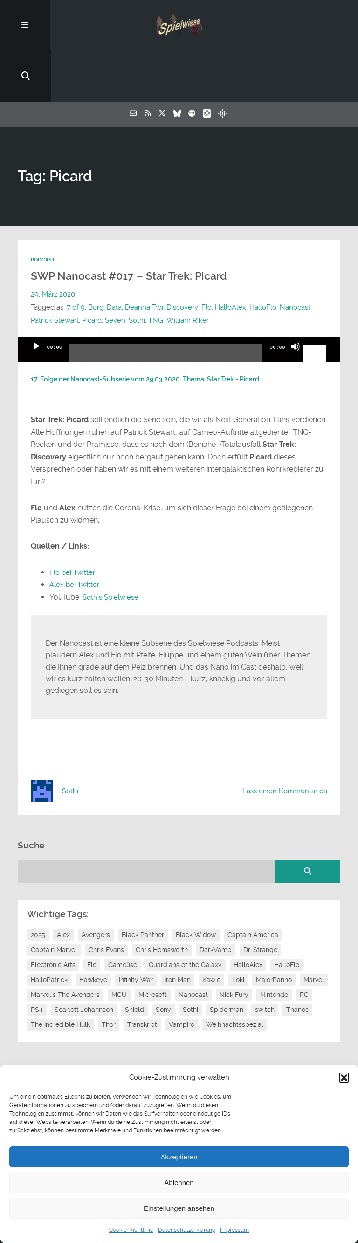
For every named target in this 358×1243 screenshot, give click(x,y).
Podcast (43, 209)
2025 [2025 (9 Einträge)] (38, 884)
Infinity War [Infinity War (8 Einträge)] (136, 928)
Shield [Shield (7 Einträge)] (134, 958)
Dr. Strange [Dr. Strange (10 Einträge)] (260, 899)
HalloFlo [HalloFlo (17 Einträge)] (286, 914)
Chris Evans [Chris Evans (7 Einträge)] (106, 899)
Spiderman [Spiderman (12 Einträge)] (226, 958)
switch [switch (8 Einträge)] (265, 958)
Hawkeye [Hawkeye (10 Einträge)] (93, 928)
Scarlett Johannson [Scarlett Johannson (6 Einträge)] (84, 958)
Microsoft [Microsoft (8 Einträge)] (152, 943)
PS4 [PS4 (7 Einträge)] (37, 958)
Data (114, 256)
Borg (95, 256)
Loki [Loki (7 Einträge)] (238, 928)
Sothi (137, 269)
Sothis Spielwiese (112, 546)
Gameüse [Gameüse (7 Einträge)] (122, 914)
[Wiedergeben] (36, 304)
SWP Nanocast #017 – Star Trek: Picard (129, 225)
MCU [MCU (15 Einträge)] (119, 943)
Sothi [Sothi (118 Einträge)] (190, 958)
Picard (92, 269)
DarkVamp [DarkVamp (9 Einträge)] (216, 899)
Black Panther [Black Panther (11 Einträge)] (143, 884)
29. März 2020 (53, 243)
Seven (115, 269)
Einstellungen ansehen (179, 1208)
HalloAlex (230, 256)
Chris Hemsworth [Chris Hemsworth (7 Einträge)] (162, 899)
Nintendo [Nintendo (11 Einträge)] (274, 943)
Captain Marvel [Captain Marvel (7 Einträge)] (54, 899)
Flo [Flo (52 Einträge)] (91, 914)
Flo (206, 256)
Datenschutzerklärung (186, 1230)
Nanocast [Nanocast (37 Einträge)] (193, 943)
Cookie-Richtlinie (131, 1230)
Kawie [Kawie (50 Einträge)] (211, 928)
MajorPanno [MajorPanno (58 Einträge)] (274, 928)
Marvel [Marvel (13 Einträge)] (313, 928)
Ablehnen (178, 1182)
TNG (155, 269)
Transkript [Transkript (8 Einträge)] (142, 973)
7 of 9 (76, 256)
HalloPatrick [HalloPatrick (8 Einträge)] (49, 928)
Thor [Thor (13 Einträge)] (109, 973)
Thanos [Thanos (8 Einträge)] (297, 958)
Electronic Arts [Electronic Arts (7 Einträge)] (53, 914)
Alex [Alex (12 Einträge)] (63, 884)
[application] (179, 299)
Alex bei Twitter (75, 534)
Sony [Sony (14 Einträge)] (163, 958)
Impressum (234, 1230)
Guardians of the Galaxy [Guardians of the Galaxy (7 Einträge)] (185, 914)
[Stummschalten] (295, 304)
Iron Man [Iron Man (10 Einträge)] (178, 928)
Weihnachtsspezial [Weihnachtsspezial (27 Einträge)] (234, 973)
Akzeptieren (178, 1157)
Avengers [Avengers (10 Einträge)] (96, 884)
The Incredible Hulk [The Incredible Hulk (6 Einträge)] (60, 973)
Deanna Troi (144, 256)
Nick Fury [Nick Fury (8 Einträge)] (234, 943)
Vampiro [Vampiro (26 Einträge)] (181, 973)
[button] (344, 1077)
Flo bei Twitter (73, 521)
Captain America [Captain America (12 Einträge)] (252, 884)
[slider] (165, 306)
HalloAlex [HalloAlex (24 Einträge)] (248, 914)
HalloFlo (262, 256)
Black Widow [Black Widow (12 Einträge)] (196, 884)
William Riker (187, 269)
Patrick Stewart (55, 269)
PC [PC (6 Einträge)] (304, 943)
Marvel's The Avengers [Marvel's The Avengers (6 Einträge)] (65, 943)
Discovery (182, 256)
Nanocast (294, 256)
